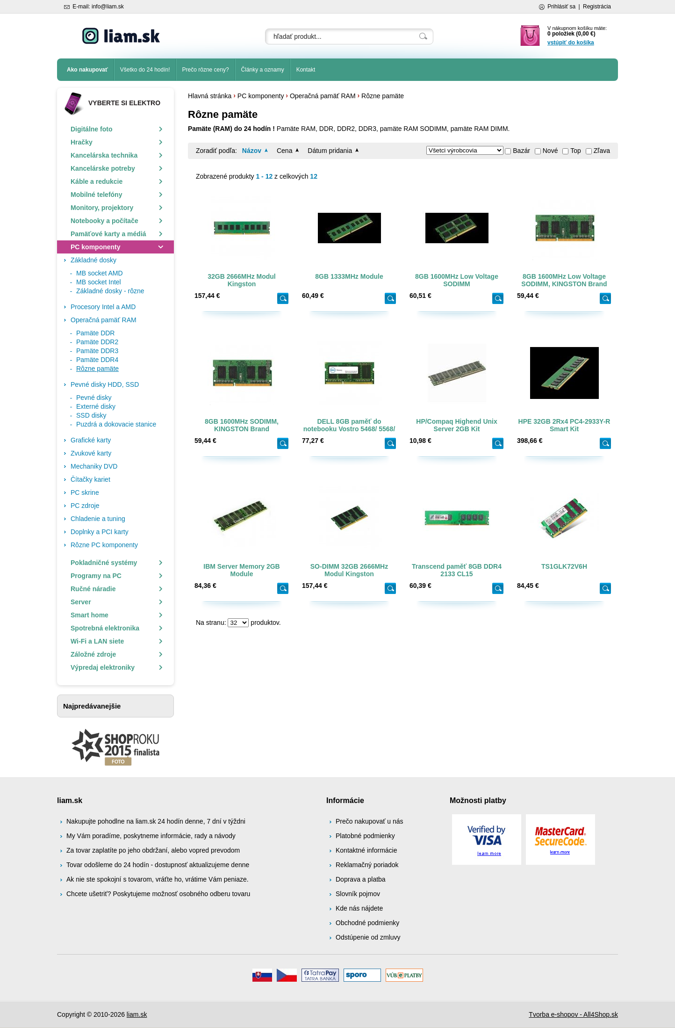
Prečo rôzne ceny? (205, 69)
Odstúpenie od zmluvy (368, 937)
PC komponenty (260, 96)
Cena (284, 150)
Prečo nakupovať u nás (369, 821)
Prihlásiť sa (561, 6)
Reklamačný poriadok (367, 865)
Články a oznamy (262, 69)
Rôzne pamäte (382, 96)
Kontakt (306, 69)
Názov (251, 150)
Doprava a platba (361, 879)
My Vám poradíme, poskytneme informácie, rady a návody (151, 836)
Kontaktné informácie (366, 850)
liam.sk (137, 1014)
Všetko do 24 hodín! (145, 69)
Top (575, 150)
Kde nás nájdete (359, 908)
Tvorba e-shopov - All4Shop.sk (573, 1014)
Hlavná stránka (209, 96)
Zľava (602, 150)
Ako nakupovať (87, 69)
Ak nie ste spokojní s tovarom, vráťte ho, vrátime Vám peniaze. (157, 879)
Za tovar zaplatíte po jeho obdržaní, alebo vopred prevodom (153, 850)
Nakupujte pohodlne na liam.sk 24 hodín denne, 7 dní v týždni (155, 821)
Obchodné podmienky (367, 923)
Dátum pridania (330, 150)
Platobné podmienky (365, 836)
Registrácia (597, 6)
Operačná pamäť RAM (323, 96)
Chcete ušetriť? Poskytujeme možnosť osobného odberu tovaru (158, 894)
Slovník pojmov (358, 894)
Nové (550, 150)
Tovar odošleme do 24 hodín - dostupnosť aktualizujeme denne (157, 865)
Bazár (521, 150)
